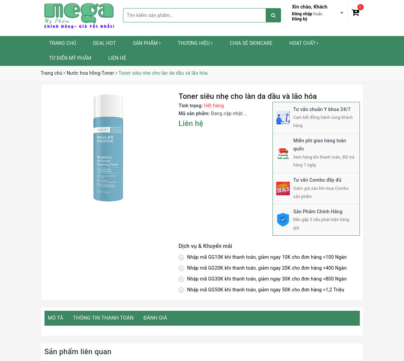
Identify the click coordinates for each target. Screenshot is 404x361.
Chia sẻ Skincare (251, 43)
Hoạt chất (304, 43)
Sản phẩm (147, 43)
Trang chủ (62, 43)
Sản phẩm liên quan (78, 351)
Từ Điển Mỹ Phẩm (70, 58)
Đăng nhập (302, 14)
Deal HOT (104, 43)
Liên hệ (117, 58)
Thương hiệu (195, 43)
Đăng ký (299, 19)
